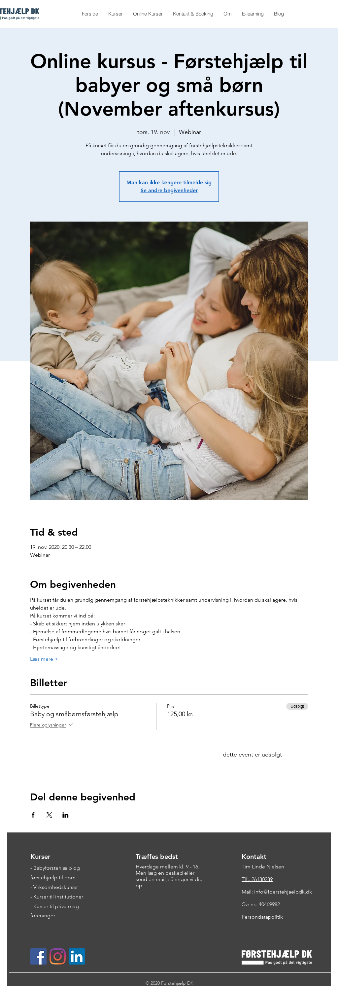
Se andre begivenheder (169, 190)
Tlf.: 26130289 (257, 879)
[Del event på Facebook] (33, 815)
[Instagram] (58, 956)
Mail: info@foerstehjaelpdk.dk (277, 892)
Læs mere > (44, 659)
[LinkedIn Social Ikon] (77, 956)
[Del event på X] (49, 815)
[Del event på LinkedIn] (65, 815)
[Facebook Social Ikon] (38, 956)
